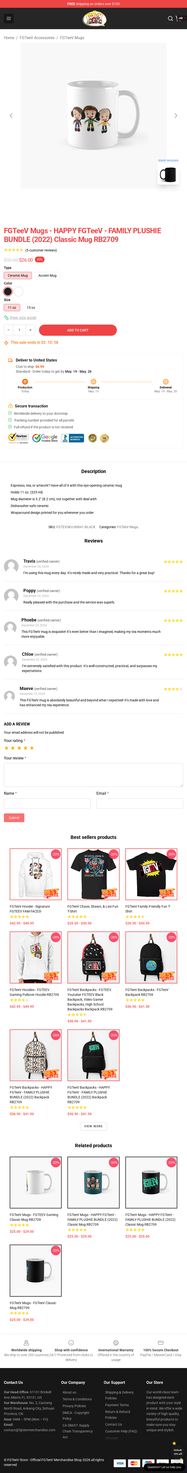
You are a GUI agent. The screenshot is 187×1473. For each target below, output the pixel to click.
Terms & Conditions (77, 1399)
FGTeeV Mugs (72, 37)
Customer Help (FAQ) (121, 1431)
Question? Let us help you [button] (164, 1467)
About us (69, 1392)
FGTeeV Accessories (37, 37)
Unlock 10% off (178, 1452)
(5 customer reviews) (41, 250)
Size (7, 300)
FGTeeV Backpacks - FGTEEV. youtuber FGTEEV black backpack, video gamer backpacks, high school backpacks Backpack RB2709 (89, 999)
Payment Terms (117, 1405)
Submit (14, 818)
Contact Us (113, 1424)
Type (7, 268)
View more (93, 1126)
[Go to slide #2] (106, 199)
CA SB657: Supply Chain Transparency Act (78, 1431)
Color (8, 283)
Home (9, 37)
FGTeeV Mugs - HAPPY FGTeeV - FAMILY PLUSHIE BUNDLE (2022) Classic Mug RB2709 (92, 1219)
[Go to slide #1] (81, 199)
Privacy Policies (74, 1406)
